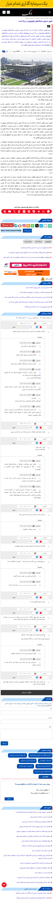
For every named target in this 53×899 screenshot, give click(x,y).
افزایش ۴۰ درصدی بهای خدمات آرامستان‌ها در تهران (35, 827)
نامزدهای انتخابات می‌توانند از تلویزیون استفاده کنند (35, 292)
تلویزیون (48, 241)
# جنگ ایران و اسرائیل (28, 761)
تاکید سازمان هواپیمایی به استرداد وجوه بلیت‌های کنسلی (34, 882)
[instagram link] (24, 211)
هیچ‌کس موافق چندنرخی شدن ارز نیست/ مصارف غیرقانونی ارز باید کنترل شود (26, 257)
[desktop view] (8, 12)
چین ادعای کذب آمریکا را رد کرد (41, 851)
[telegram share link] (41, 226)
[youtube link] (9, 211)
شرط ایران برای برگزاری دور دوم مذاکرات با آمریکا (36, 846)
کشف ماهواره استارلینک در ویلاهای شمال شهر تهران (35, 868)
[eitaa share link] (28, 226)
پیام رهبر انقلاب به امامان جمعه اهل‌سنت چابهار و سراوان (33, 831)
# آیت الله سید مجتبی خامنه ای (40, 755)
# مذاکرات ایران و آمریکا (43, 771)
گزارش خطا (49, 279)
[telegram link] (38, 211)
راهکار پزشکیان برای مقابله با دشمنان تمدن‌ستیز (36, 822)
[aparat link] (4, 211)
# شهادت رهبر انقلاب (25, 766)
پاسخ (14, 327)
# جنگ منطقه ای (45, 761)
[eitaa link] (19, 211)
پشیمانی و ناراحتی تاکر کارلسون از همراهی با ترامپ (35, 863)
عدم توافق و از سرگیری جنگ (39, 793)
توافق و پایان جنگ (42, 790)
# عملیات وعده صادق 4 (17, 755)
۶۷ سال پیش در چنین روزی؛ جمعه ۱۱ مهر (38, 288)
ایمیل (50, 718)
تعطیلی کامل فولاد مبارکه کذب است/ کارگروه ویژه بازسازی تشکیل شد (29, 253)
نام (51, 709)
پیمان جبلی (28, 241)
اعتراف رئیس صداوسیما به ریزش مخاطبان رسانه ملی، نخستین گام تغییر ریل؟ (28, 297)
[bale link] (33, 211)
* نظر (50, 727)
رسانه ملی (38, 241)
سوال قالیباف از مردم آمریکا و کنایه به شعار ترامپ (36, 841)
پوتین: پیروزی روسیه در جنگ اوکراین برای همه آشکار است (33, 812)
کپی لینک (27, 230)
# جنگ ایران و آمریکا (44, 766)
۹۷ (5, 51)
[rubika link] (48, 211)
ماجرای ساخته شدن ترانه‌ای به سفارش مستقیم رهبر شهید (33, 836)
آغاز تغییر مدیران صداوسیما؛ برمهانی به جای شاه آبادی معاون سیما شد (30, 302)
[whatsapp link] (43, 211)
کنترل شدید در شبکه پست (43, 873)
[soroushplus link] (28, 211)
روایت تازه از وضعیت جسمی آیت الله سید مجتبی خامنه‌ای (33, 893)
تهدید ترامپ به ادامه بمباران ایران (40, 817)
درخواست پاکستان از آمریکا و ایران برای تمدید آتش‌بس (34, 878)
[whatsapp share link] (32, 226)
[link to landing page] (27, 12)
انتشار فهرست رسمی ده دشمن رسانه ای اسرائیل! (35, 248)
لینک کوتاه (7, 225)
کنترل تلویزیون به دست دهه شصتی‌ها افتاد (38, 307)
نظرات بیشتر (26, 692)
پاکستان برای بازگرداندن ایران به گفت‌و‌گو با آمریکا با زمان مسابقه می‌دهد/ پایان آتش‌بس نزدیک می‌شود (27, 857)
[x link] (14, 211)
